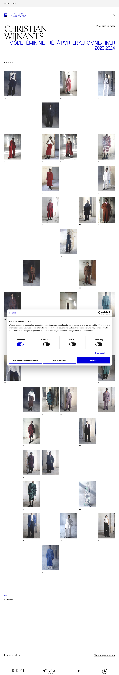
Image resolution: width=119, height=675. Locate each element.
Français (6, 3)
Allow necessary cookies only (25, 360)
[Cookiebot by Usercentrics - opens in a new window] (100, 313)
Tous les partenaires (104, 655)
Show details (100, 353)
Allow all (93, 360)
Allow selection (59, 360)
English (14, 3)
